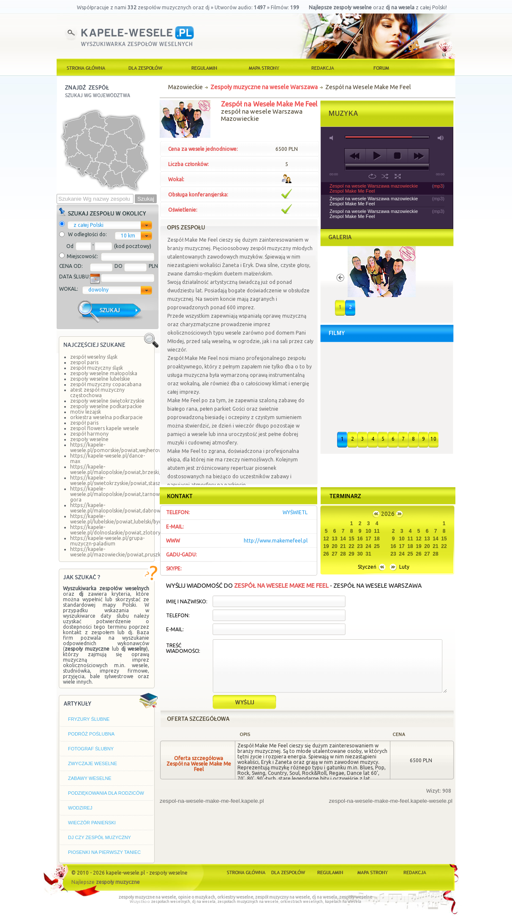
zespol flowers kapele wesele (104, 428)
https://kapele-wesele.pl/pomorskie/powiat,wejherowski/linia (125, 447)
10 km (128, 235)
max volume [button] (441, 138)
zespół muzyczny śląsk (96, 368)
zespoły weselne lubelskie (100, 379)
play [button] (376, 156)
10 (433, 439)
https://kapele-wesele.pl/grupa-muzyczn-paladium (107, 540)
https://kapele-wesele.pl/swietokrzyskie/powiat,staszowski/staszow (132, 480)
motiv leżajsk (85, 411)
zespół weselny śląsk (93, 357)
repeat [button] (372, 176)
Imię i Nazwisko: (186, 601)
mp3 (438, 185)
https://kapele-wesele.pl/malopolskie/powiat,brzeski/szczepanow (130, 469)
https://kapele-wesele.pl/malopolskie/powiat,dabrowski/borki (125, 507)
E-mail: (175, 629)
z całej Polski (88, 225)
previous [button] (355, 156)
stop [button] (397, 156)
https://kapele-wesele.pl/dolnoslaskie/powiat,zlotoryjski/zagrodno (131, 529)
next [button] (418, 156)
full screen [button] (397, 176)
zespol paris (84, 362)
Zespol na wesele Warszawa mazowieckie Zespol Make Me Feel (374, 188)
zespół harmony (89, 433)
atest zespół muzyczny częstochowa (97, 392)
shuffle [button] (385, 176)
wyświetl (295, 512)
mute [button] (333, 138)
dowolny (98, 289)
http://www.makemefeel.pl (276, 540)
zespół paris (84, 422)
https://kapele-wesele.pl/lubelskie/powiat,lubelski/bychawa (122, 518)
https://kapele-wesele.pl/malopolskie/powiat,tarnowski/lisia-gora (124, 494)
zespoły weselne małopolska (103, 373)
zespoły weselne (89, 439)
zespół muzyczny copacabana (106, 384)
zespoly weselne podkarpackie (106, 406)
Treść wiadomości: (183, 648)
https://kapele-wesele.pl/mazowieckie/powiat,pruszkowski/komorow (134, 551)
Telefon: (178, 615)
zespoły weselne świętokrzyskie (107, 400)
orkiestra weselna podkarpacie (106, 417)
